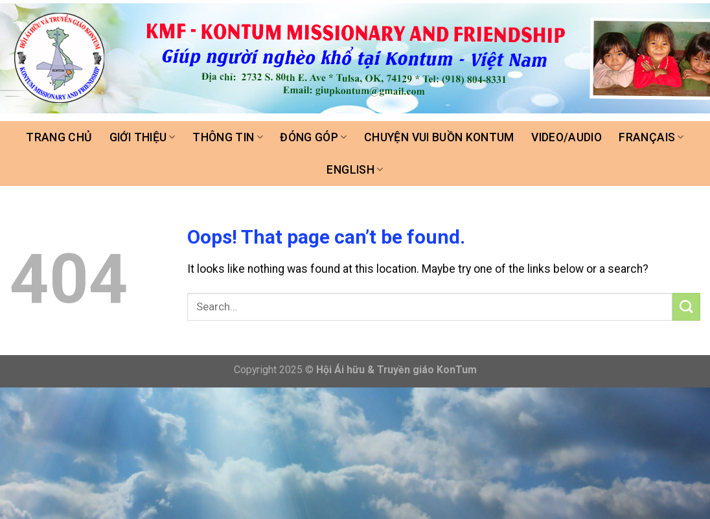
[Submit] (686, 307)
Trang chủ (59, 137)
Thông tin (227, 137)
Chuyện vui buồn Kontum (439, 137)
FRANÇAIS (651, 137)
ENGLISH (354, 169)
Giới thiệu (142, 137)
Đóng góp (313, 137)
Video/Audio (566, 137)
